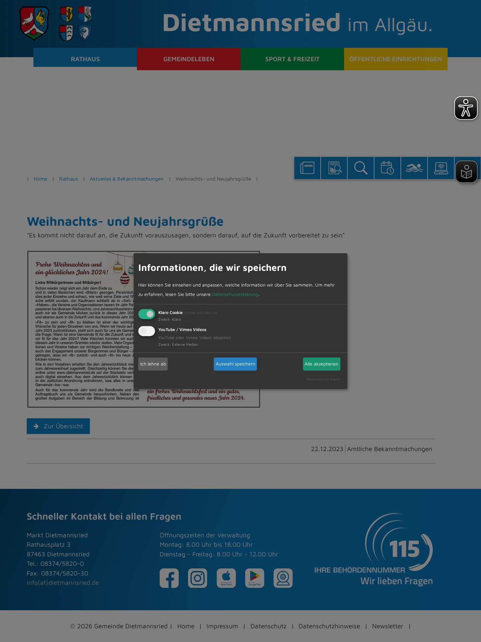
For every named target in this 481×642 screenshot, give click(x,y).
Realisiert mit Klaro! (323, 379)
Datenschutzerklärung (235, 294)
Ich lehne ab (153, 363)
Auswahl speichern (235, 363)
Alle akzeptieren (321, 363)
